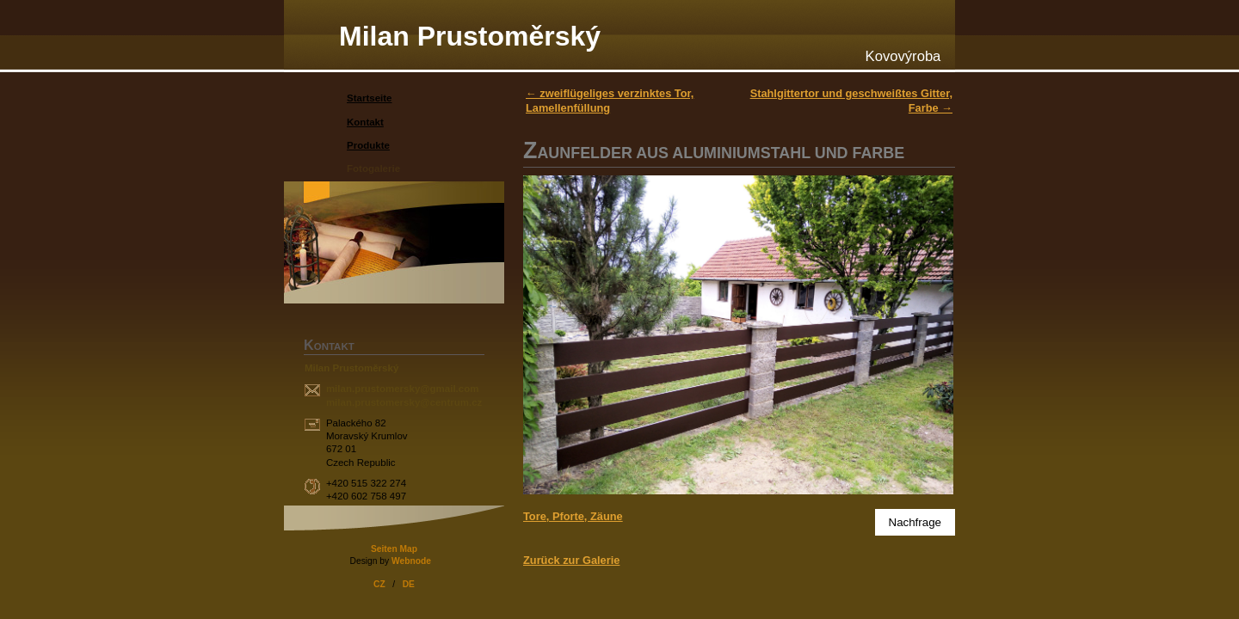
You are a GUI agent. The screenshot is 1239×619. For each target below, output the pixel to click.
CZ (379, 584)
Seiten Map (394, 549)
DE (409, 584)
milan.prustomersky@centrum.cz (404, 402)
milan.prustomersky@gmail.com (402, 388)
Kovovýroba (903, 56)
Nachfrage (915, 522)
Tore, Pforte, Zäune (573, 516)
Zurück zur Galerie (571, 560)
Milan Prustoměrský (470, 36)
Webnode (411, 561)
